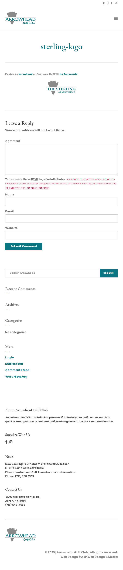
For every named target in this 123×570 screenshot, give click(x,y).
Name (9, 194)
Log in (9, 357)
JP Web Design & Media (100, 557)
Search (108, 273)
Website (11, 228)
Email (9, 211)
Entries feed (14, 364)
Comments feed (17, 370)
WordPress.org (16, 377)
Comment (12, 141)
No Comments (68, 74)
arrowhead (26, 74)
